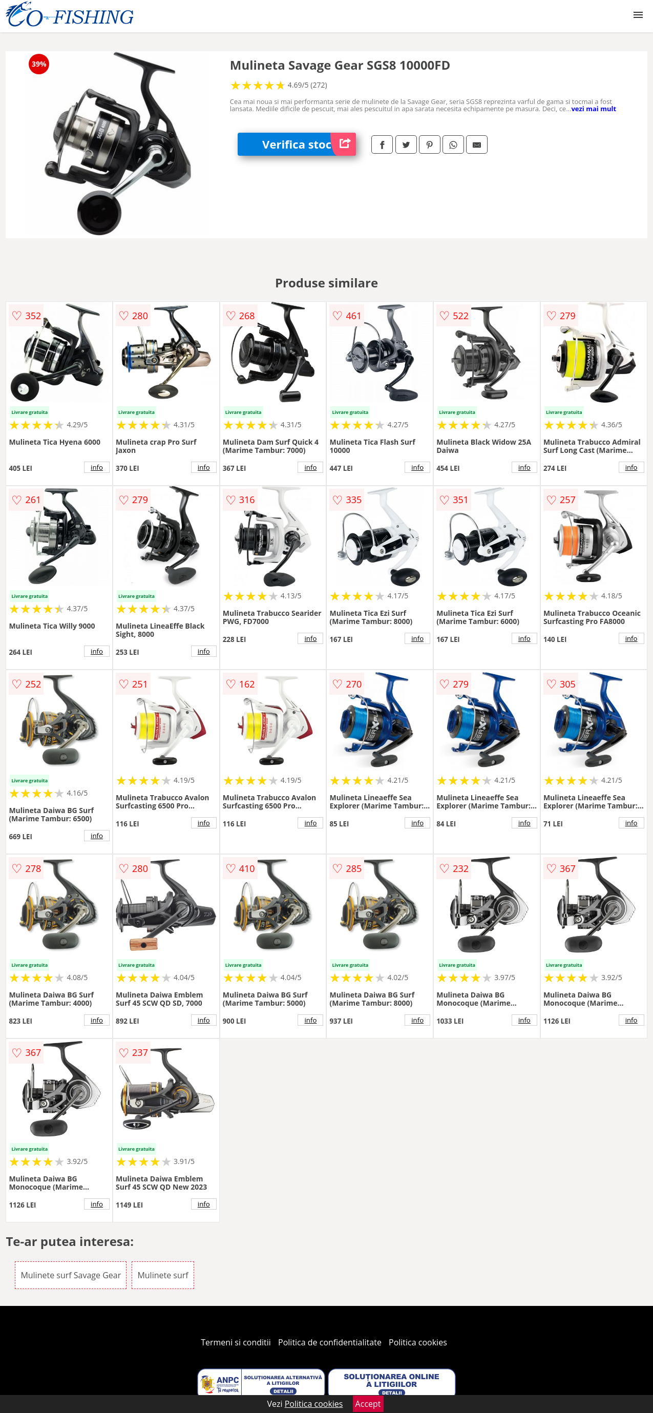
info (97, 467)
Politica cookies (418, 1342)
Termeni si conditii (236, 1342)
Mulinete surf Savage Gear (70, 1275)
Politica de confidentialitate (330, 1342)
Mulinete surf (162, 1275)
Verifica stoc (309, 144)
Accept (368, 1403)
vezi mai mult (593, 108)
